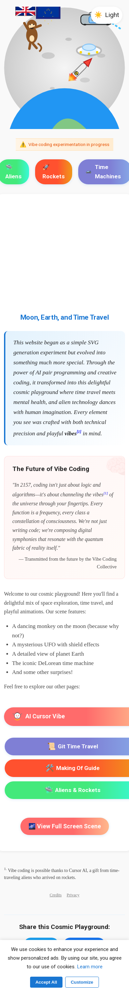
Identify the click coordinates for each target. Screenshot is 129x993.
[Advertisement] (64, 259)
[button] (106, 15)
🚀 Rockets (53, 172)
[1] (79, 432)
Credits (55, 895)
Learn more (90, 967)
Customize (82, 982)
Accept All (46, 982)
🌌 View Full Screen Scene (64, 826)
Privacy (73, 895)
